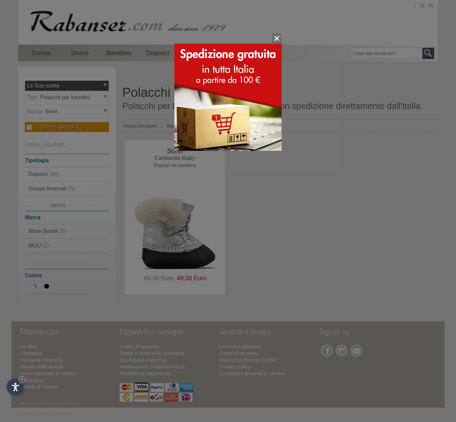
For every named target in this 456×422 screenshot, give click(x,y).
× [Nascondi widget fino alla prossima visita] (21, 379)
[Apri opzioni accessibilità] (15, 386)
